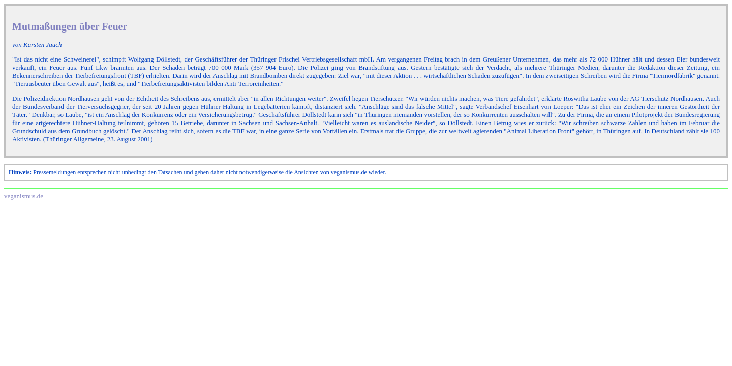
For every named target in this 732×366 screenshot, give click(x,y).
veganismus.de (23, 196)
